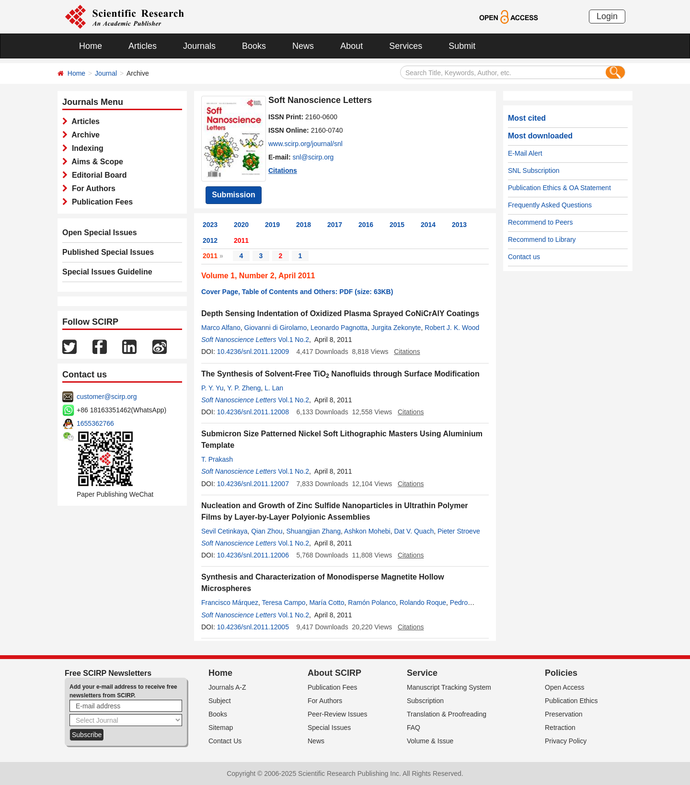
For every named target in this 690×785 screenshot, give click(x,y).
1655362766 (95, 423)
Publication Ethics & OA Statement (559, 188)
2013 (459, 224)
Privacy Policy (565, 741)
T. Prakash (217, 459)
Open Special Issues (99, 232)
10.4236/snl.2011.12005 (253, 627)
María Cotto (326, 602)
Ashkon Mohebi (367, 531)
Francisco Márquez (229, 602)
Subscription (425, 701)
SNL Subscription (534, 170)
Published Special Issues (108, 252)
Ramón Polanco (372, 602)
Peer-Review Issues (338, 714)
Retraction (560, 727)
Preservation (564, 714)
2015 (397, 224)
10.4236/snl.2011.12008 (253, 412)
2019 (272, 224)
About (351, 46)
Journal (106, 73)
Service (422, 673)
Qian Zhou (266, 531)
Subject (219, 701)
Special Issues (329, 727)
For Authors (91, 188)
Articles (142, 46)
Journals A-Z (227, 687)
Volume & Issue (430, 741)
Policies (561, 673)
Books (254, 46)
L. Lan (273, 388)
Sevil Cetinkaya (224, 531)
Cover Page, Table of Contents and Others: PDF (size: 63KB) (297, 292)
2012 (210, 240)
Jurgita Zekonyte (396, 327)
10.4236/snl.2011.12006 (253, 555)
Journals (199, 46)
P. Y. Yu (212, 388)
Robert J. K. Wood (452, 327)
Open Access (565, 687)
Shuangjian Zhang (313, 531)
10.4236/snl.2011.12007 (253, 484)
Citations (282, 170)
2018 (303, 224)
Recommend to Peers (540, 222)
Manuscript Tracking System (449, 687)
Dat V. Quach (414, 531)
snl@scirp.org (313, 157)
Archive (84, 135)
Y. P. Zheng (244, 388)
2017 (334, 224)
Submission (233, 195)
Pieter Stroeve (458, 531)
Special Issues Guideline (107, 272)
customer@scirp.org (107, 396)
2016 (365, 224)
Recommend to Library (542, 239)
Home (90, 46)
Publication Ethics (571, 701)
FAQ (413, 727)
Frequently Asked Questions (550, 205)
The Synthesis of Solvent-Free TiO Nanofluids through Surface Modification (340, 374)
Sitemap (220, 727)
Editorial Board (97, 175)
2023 (210, 224)
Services (405, 46)
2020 (241, 224)
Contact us (524, 257)
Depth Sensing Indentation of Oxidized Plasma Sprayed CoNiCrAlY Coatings (340, 313)
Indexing (86, 148)
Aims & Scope (95, 162)
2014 (428, 224)
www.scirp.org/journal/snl (305, 144)
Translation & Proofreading (446, 714)
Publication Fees (100, 202)
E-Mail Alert (525, 153)
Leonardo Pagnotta (339, 327)
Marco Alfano (221, 327)
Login (607, 16)
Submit (461, 46)
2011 (241, 240)
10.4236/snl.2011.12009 (253, 351)
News (303, 46)
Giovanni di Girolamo (275, 327)
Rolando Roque (423, 602)
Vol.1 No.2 (293, 339)
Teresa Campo (284, 602)
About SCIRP (334, 673)
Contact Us (225, 741)
